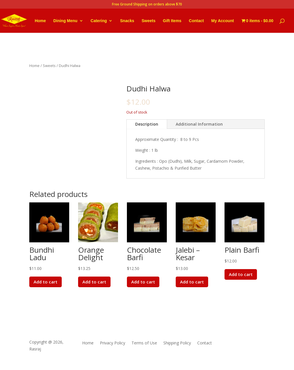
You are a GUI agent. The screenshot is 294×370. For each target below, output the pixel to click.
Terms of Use (144, 343)
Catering (99, 21)
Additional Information (199, 124)
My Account (222, 21)
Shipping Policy (177, 343)
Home (40, 21)
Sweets (148, 21)
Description (146, 124)
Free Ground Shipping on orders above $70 (147, 5)
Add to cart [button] (46, 282)
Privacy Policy (112, 343)
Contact (196, 21)
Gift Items (172, 21)
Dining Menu (65, 21)
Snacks (127, 21)
